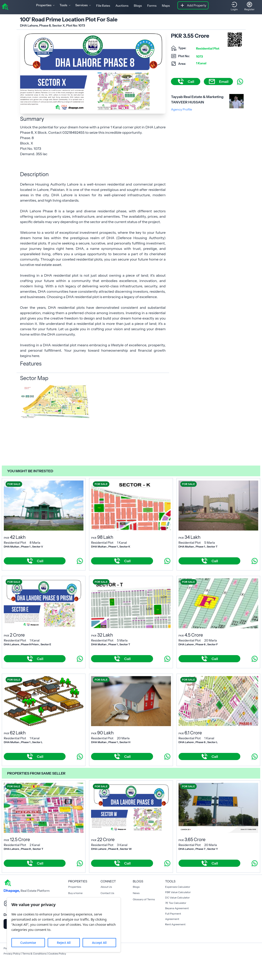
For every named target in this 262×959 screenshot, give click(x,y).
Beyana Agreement (177, 908)
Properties (74, 886)
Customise (28, 942)
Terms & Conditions (34, 953)
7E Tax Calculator (175, 903)
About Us (106, 886)
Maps (166, 6)
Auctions (121, 6)
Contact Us (107, 893)
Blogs (138, 6)
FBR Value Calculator (178, 892)
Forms (151, 6)
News (136, 893)
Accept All (99, 942)
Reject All (63, 942)
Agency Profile (181, 109)
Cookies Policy (57, 953)
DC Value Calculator (177, 897)
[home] (5, 6)
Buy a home (75, 893)
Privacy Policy (12, 953)
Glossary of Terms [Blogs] (144, 899)
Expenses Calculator (177, 886)
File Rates (103, 6)
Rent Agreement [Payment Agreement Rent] (175, 924)
